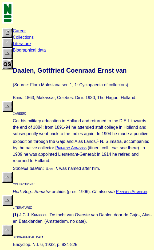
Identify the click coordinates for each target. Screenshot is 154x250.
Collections (23, 37)
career (19, 113)
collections (23, 184)
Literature (22, 43)
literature (22, 207)
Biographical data (29, 50)
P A (70, 148)
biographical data (28, 237)
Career (19, 31)
